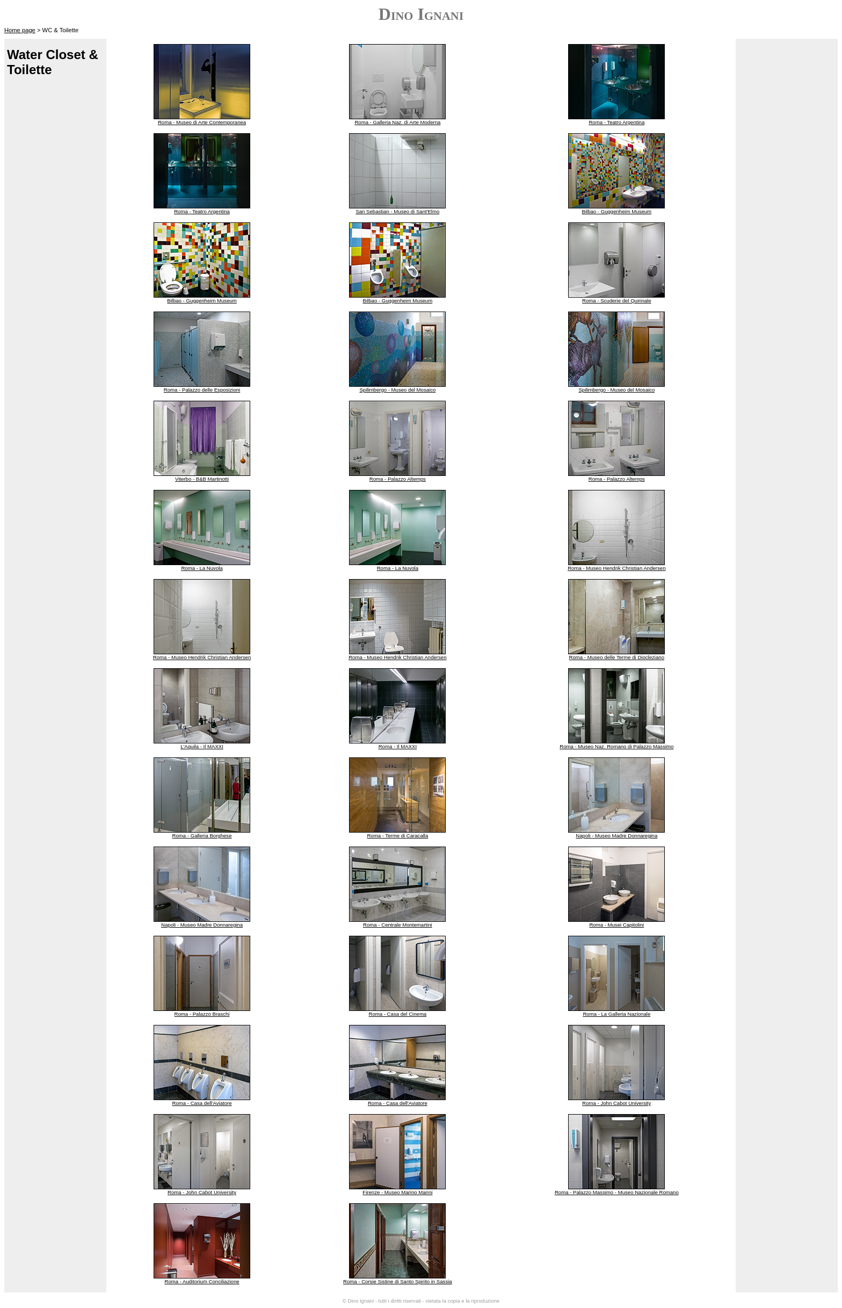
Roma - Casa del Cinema (398, 1014)
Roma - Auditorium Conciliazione (201, 1281)
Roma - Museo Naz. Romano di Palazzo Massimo (616, 746)
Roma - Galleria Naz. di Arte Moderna (397, 122)
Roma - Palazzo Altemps (397, 479)
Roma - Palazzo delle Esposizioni (202, 390)
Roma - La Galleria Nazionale (616, 1014)
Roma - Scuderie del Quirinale (616, 300)
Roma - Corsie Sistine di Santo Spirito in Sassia (397, 1281)
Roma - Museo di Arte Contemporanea (202, 122)
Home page (19, 30)
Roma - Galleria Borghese (202, 836)
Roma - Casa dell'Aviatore (202, 1103)
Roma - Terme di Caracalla (397, 836)
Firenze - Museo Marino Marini (397, 1192)
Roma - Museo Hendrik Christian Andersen (616, 568)
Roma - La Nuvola (201, 568)
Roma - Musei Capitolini (616, 925)
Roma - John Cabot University (616, 1103)
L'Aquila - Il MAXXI (201, 746)
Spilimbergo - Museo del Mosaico (397, 390)
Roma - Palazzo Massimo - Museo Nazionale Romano (617, 1192)
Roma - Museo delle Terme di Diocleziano (616, 657)
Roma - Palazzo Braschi (202, 1014)
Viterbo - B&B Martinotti (202, 479)
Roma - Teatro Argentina (616, 122)
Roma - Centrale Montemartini (397, 925)
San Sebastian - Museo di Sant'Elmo (397, 211)
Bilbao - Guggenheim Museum (617, 211)
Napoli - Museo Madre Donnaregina (616, 836)
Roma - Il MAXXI (398, 746)
